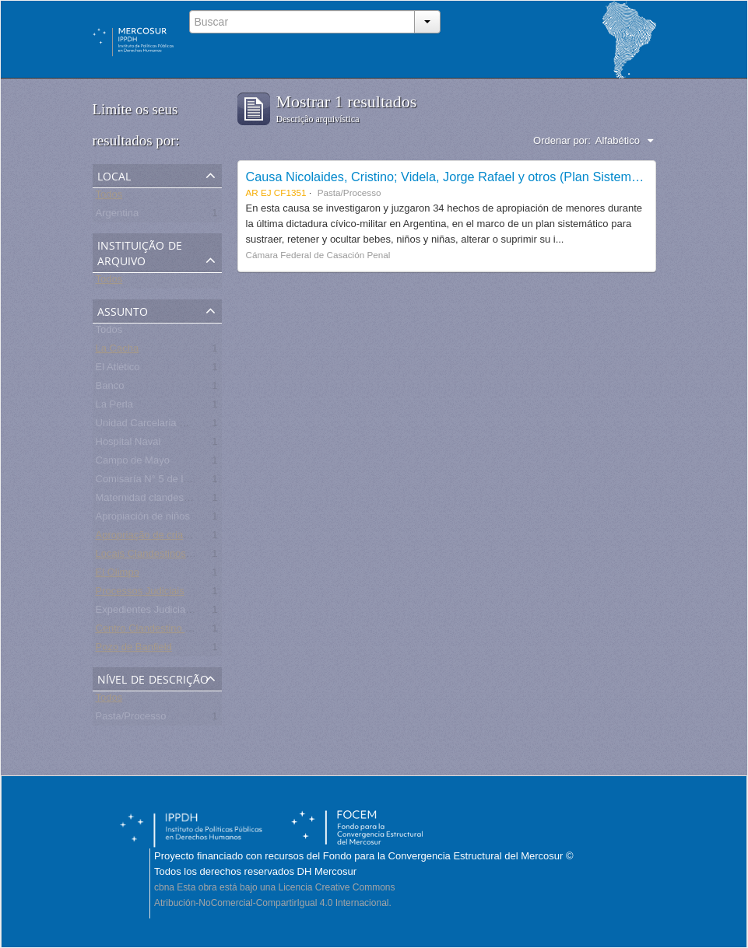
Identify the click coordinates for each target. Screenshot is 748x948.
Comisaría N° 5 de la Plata (155, 482)
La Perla (114, 407)
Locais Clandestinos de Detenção (171, 556)
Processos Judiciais (140, 594)
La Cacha (117, 351)
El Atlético (118, 370)
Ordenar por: (562, 140)
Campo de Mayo (133, 463)
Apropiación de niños (143, 519)
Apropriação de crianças (150, 538)
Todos (109, 197)
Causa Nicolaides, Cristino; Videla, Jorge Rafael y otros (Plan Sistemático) (454, 177)
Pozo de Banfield (134, 650)
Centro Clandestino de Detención (170, 631)
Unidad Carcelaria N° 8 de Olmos (170, 426)
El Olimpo (117, 575)
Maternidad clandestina (148, 500)
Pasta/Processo (131, 719)
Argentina (117, 216)
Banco (110, 388)
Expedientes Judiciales (147, 612)
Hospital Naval (128, 444)
